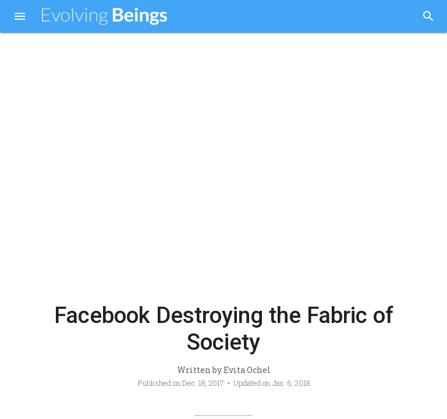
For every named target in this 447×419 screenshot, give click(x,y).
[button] (20, 17)
